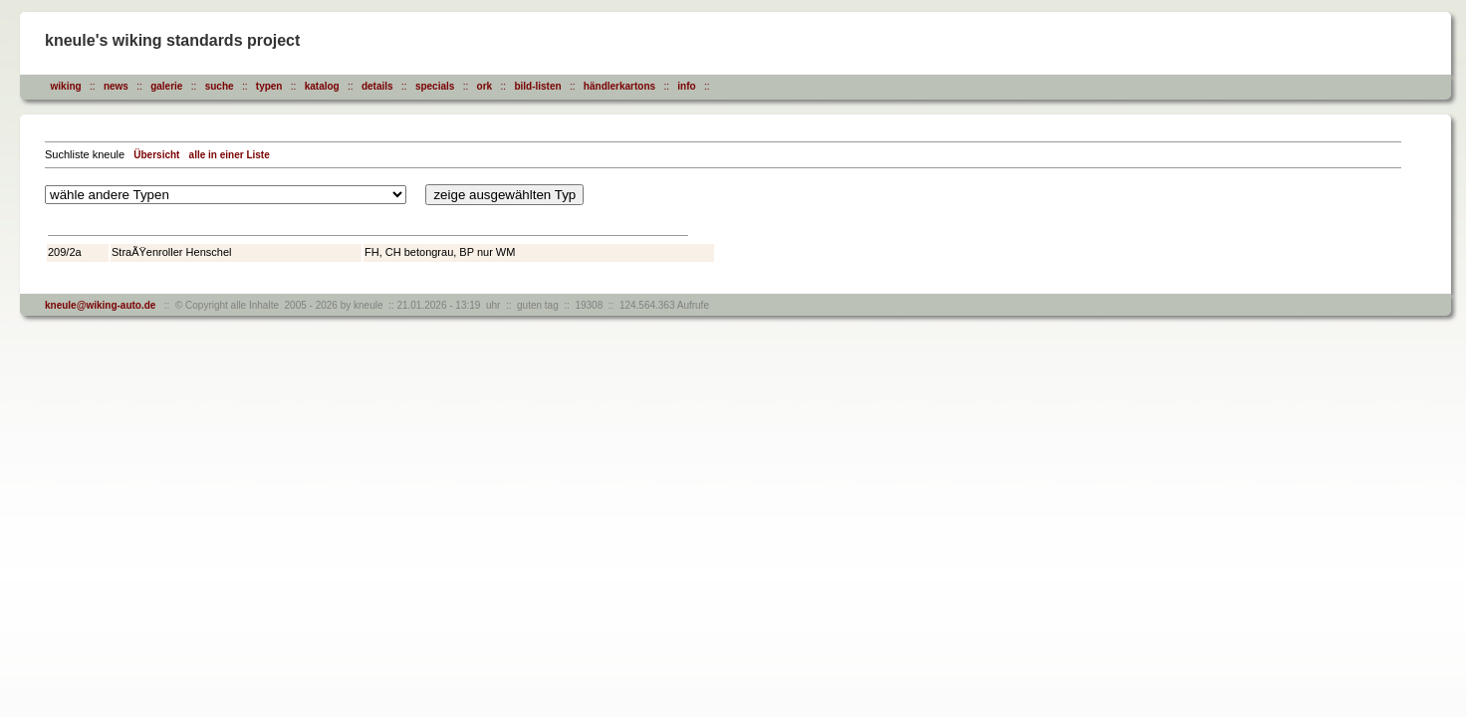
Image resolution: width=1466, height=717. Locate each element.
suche (219, 86)
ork (485, 86)
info (686, 86)
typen (269, 86)
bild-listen (537, 86)
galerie (166, 86)
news (116, 86)
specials (434, 86)
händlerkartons (619, 86)
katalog (322, 86)
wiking (66, 86)
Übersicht (156, 154)
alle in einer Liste (229, 154)
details (377, 86)
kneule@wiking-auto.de (100, 305)
